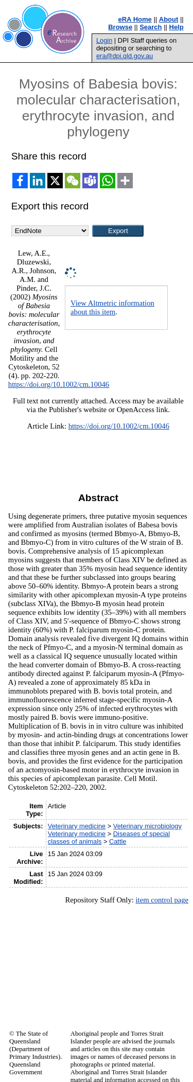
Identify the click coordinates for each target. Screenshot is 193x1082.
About (169, 19)
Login (104, 40)
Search (150, 27)
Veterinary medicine (77, 826)
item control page (161, 900)
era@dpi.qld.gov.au (124, 56)
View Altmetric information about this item (112, 307)
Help (176, 27)
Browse (120, 27)
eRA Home (135, 19)
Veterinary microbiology (147, 826)
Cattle (117, 841)
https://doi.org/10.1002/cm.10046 (58, 384)
